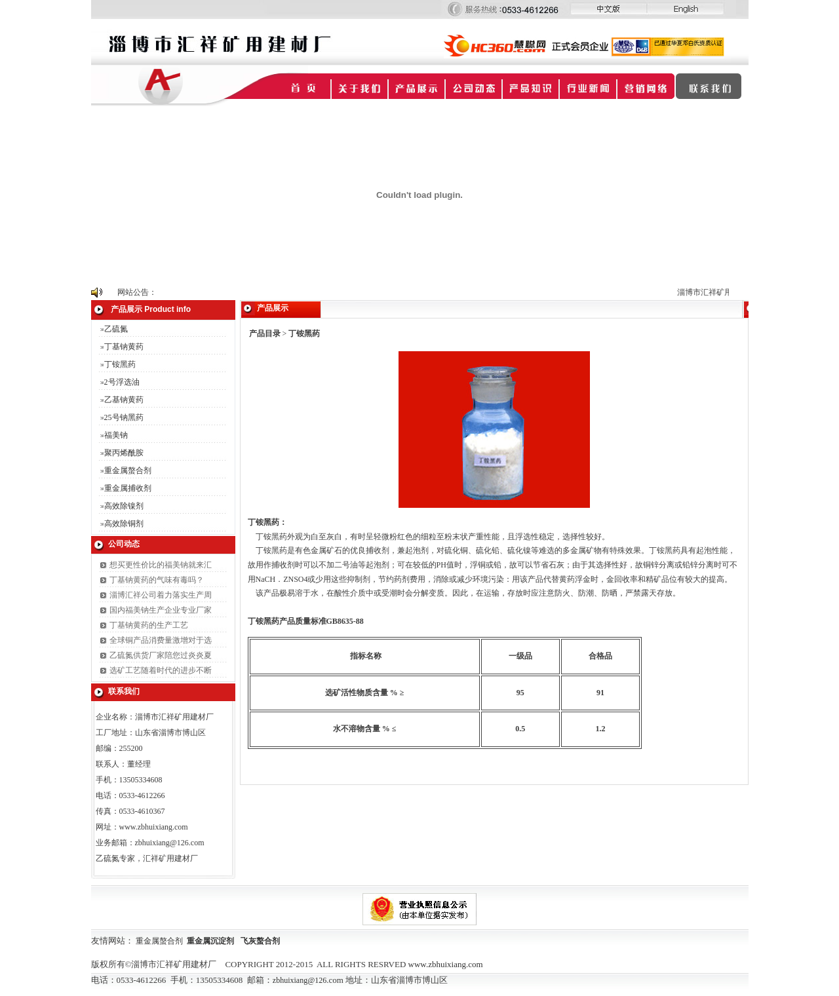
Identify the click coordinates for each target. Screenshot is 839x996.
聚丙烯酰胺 (124, 452)
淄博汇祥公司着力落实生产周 (160, 595)
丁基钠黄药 (124, 346)
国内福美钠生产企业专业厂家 (160, 610)
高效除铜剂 (124, 523)
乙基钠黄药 (124, 399)
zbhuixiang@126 (299, 980)
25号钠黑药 (124, 417)
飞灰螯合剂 (260, 941)
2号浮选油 (122, 382)
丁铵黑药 (120, 364)
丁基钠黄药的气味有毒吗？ (156, 579)
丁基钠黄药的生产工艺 (148, 625)
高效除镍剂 (124, 505)
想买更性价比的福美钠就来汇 (160, 564)
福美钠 (116, 435)
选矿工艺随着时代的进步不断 (160, 670)
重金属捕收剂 (127, 488)
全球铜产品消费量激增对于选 (160, 640)
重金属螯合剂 (127, 470)
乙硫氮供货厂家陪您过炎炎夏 (160, 655)
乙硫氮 (116, 329)
